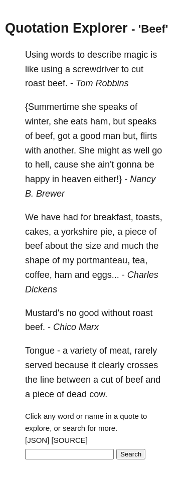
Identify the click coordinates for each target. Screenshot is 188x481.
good (90, 136)
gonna (129, 164)
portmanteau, (103, 260)
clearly (111, 365)
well (141, 150)
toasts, (149, 217)
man (111, 136)
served (38, 365)
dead (77, 394)
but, (130, 136)
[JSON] (37, 440)
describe (104, 55)
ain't (106, 164)
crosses (142, 365)
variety (83, 351)
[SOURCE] (70, 440)
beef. (58, 83)
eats (79, 121)
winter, (38, 121)
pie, (107, 232)
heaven (76, 179)
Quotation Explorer (66, 28)
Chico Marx (76, 327)
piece (135, 232)
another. (60, 150)
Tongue (40, 351)
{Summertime (52, 107)
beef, (45, 136)
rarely (145, 351)
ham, (100, 121)
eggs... (105, 275)
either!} (108, 179)
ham (63, 275)
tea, (139, 260)
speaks (113, 107)
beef (34, 246)
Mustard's (44, 313)
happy (37, 179)
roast (35, 83)
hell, (43, 164)
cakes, (38, 232)
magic (136, 55)
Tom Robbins (102, 83)
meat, (120, 351)
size (93, 246)
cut (137, 69)
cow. (98, 394)
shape (37, 260)
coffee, (38, 275)
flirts (148, 136)
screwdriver (96, 69)
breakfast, (113, 217)
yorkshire (79, 232)
